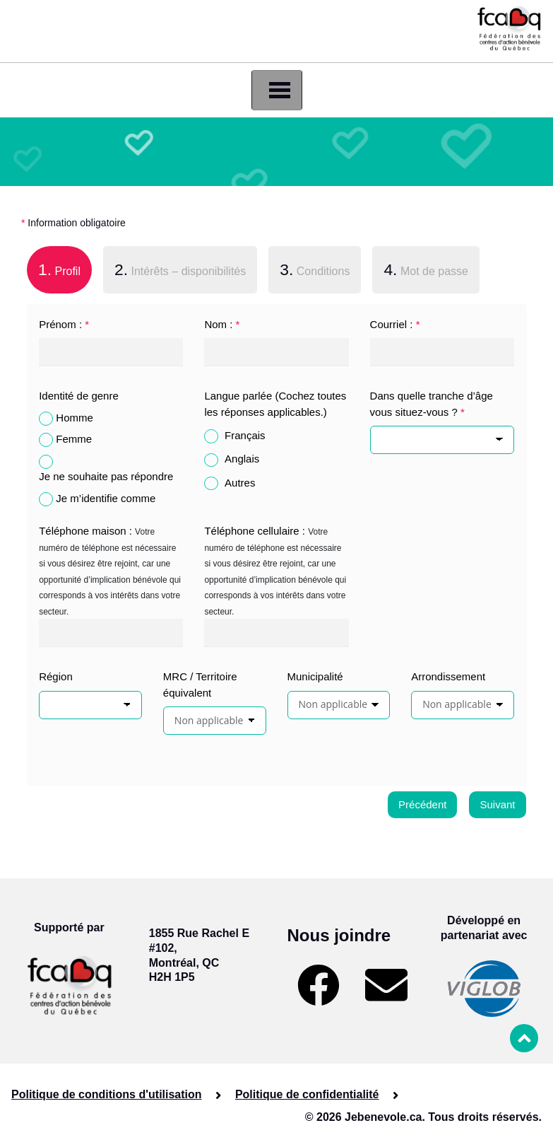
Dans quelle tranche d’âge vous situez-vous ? (431, 404)
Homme (74, 418)
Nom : (221, 324)
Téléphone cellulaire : (254, 531)
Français (245, 435)
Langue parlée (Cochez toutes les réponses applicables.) (275, 404)
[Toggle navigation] (276, 90)
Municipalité (315, 676)
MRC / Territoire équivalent (200, 684)
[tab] (59, 272)
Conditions (315, 269)
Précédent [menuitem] (422, 804)
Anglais (242, 459)
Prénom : (64, 324)
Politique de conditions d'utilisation (106, 1094)
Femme (74, 439)
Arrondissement (448, 676)
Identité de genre (79, 396)
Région (56, 676)
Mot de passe (425, 269)
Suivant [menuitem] (497, 804)
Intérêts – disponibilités (180, 269)
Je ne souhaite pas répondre (106, 476)
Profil (54, 268)
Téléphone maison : (85, 531)
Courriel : (395, 324)
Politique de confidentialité (307, 1094)
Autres (240, 483)
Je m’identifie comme (105, 498)
